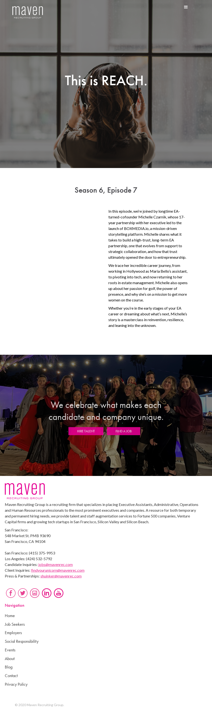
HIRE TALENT (86, 433)
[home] (27, 12)
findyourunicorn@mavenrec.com (57, 570)
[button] (186, 7)
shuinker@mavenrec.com (61, 576)
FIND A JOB (124, 433)
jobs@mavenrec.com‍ (55, 564)
